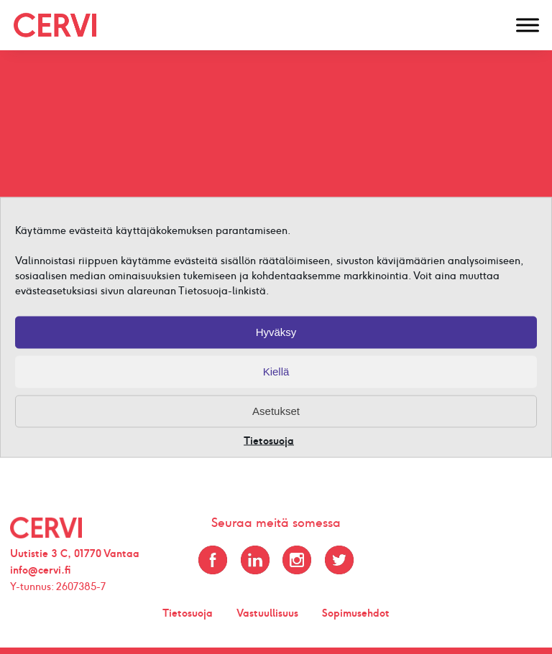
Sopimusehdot (356, 613)
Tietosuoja (269, 440)
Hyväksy (276, 332)
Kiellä (276, 371)
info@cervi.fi (40, 570)
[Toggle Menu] (527, 25)
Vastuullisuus (267, 613)
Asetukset (276, 411)
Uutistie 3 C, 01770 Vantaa (74, 553)
